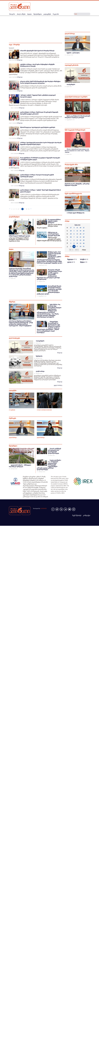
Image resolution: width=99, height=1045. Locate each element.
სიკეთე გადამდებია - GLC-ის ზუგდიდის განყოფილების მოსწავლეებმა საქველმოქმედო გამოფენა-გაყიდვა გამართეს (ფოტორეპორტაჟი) (49, 465)
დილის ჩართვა (13, 437)
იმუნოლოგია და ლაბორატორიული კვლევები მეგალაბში (54, 234)
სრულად (19, 60)
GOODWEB (43, 508)
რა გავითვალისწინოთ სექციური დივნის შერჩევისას (54, 221)
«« (67, 225)
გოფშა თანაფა (40, 371)
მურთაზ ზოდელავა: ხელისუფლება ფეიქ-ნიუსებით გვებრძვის (37, 127)
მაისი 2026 (77, 225)
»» (87, 225)
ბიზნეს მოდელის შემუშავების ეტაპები (19, 236)
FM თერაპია (12, 410)
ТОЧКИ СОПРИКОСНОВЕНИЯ (44, 410)
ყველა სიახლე (58, 385)
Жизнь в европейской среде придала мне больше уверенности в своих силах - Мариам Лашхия (77, 150)
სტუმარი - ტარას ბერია (73, 53)
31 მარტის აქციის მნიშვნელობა (75, 213)
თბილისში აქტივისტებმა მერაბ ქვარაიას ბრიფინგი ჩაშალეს (37, 50)
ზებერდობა (39, 356)
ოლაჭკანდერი (40, 341)
